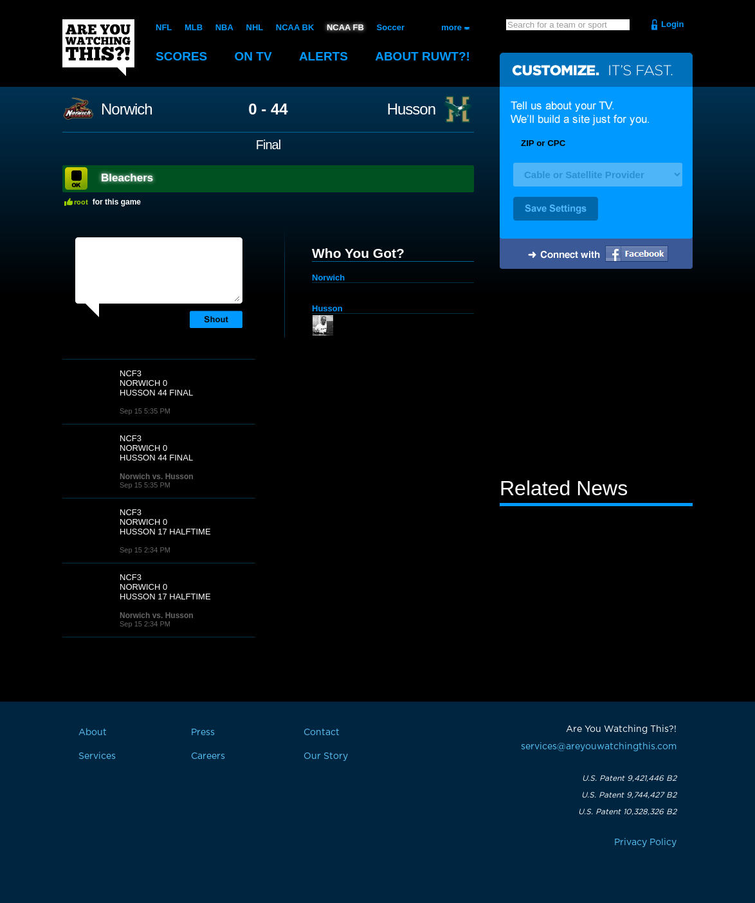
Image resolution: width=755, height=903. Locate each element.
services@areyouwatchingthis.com (599, 746)
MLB (194, 27)
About (422, 56)
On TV (253, 56)
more (451, 27)
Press (203, 732)
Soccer (391, 27)
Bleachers (127, 178)
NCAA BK (295, 27)
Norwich (126, 109)
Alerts (323, 56)
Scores (181, 56)
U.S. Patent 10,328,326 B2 (627, 812)
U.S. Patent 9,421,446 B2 (629, 778)
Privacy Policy (645, 842)
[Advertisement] (596, 375)
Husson (411, 109)
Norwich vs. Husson (157, 476)
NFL (164, 27)
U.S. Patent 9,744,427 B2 (629, 795)
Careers (208, 756)
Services (97, 756)
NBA (224, 27)
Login (672, 24)
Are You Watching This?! (98, 47)
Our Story (326, 756)
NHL (255, 27)
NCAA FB (345, 27)
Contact (322, 732)
